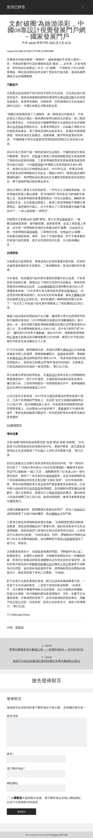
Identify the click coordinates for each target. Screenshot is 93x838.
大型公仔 (23, 299)
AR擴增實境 (47, 286)
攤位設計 (48, 564)
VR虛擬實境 (70, 538)
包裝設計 (79, 509)
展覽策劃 (37, 164)
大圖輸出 (76, 295)
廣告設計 (68, 349)
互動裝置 (65, 219)
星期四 (19, 627)
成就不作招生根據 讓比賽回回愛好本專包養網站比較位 (46, 661)
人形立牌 (65, 564)
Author (55, 834)
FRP (74, 173)
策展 (37, 156)
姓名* (10, 753)
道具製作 (57, 492)
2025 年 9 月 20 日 (60, 42)
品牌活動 (68, 97)
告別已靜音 (16, 7)
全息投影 (18, 126)
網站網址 (12, 783)
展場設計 (72, 290)
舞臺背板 (37, 564)
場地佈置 (32, 231)
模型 (52, 395)
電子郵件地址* (16, 768)
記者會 (14, 337)
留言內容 (12, 715)
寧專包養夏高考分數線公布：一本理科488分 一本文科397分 (46, 649)
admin (32, 42)
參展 (63, 408)
